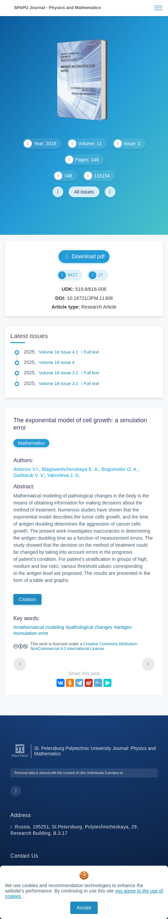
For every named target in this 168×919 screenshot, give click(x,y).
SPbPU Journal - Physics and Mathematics (57, 7)
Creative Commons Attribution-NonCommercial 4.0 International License (84, 646)
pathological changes (90, 627)
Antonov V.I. (26, 469)
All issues (84, 192)
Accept (84, 907)
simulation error (32, 633)
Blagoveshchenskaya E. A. (70, 469)
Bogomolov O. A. (119, 469)
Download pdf (84, 256)
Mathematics (31, 443)
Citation (27, 599)
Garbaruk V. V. (29, 475)
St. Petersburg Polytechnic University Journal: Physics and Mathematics (95, 751)
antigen (124, 627)
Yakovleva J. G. (63, 475)
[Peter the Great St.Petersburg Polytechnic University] (19, 757)
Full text (90, 352)
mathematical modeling (40, 627)
